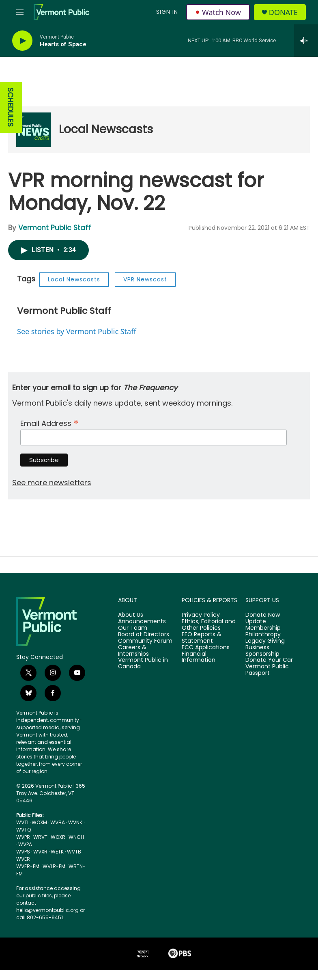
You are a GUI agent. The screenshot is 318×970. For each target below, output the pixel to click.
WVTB (74, 851)
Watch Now (218, 12)
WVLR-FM (54, 866)
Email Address (49, 422)
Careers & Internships (133, 650)
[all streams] (306, 40)
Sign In (167, 12)
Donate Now (262, 615)
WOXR (58, 837)
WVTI (22, 822)
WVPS (23, 851)
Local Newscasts (106, 129)
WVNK (75, 822)
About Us (130, 615)
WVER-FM (27, 866)
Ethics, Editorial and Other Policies (209, 624)
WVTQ (23, 829)
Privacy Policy (201, 615)
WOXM (39, 822)
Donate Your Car (269, 660)
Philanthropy (263, 634)
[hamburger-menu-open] (20, 12)
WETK (57, 851)
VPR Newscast (145, 279)
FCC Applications (206, 647)
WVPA (25, 844)
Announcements (142, 621)
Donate (283, 12)
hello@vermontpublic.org (47, 910)
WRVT (40, 837)
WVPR (23, 837)
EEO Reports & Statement (201, 637)
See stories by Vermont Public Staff (76, 331)
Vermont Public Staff (54, 228)
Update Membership (263, 624)
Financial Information (198, 657)
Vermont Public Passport (267, 669)
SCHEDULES (10, 107)
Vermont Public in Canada (143, 663)
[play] (22, 40)
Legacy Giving (265, 641)
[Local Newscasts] (33, 129)
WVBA (57, 822)
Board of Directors (143, 634)
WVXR (40, 851)
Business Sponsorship (262, 650)
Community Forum (145, 641)
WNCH (76, 837)
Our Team (132, 628)
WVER (23, 859)
